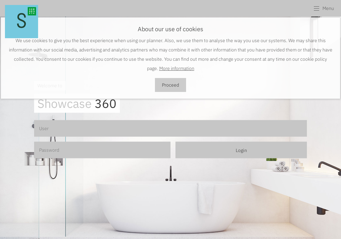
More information (176, 68)
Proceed (170, 85)
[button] (323, 8)
